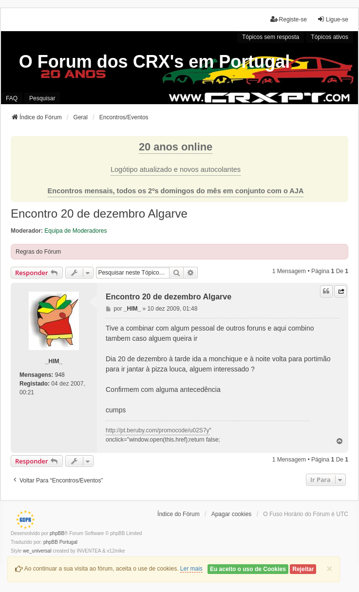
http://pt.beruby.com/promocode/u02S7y (157, 430)
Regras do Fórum (38, 251)
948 (60, 374)
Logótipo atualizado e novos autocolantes (176, 169)
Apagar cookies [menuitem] (231, 514)
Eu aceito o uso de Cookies (248, 569)
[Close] (329, 568)
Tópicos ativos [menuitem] (329, 37)
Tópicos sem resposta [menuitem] (270, 37)
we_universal (37, 551)
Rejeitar (303, 569)
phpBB (57, 533)
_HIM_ (53, 361)
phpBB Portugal (60, 542)
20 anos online (175, 147)
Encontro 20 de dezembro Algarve (99, 213)
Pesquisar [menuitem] (42, 98)
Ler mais (191, 568)
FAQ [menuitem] (12, 98)
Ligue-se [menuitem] (332, 19)
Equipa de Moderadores (75, 230)
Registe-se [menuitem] (288, 19)
